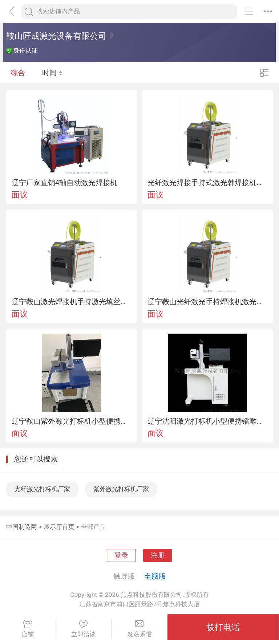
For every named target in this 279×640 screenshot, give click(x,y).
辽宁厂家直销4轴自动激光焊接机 (64, 182)
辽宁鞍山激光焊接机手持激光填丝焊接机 (72, 301)
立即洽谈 (83, 629)
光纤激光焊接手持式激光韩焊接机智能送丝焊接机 (207, 182)
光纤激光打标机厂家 (42, 489)
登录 (121, 555)
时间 (52, 72)
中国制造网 (21, 526)
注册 (158, 555)
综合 (18, 72)
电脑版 (155, 576)
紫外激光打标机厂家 (121, 489)
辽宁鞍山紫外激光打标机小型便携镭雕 (72, 421)
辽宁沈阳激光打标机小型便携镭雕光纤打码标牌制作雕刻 (207, 421)
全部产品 (93, 526)
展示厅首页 (59, 526)
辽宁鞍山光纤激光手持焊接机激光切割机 (207, 301)
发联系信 (139, 629)
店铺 (27, 629)
